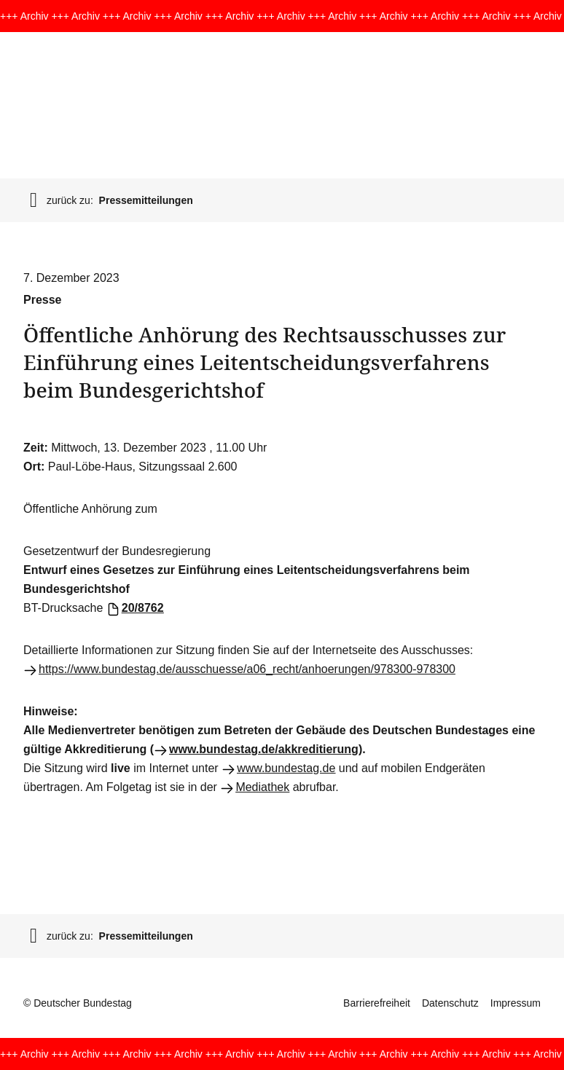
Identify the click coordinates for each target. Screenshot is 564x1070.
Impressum (515, 1003)
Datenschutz (450, 1003)
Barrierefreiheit (376, 1003)
